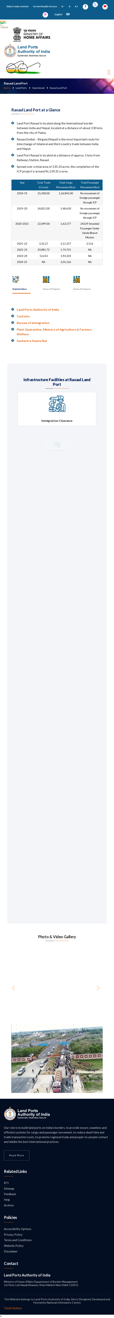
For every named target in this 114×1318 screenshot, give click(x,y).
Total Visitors (13, 1308)
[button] (18, 1058)
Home (7, 87)
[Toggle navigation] (109, 72)
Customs (23, 316)
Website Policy (14, 1245)
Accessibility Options (17, 1229)
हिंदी (68, 14)
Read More (16, 1155)
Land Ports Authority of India (38, 309)
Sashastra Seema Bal (32, 341)
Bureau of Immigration (33, 323)
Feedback (10, 1194)
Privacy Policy (13, 1234)
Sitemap (9, 1188)
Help (7, 1199)
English (58, 14)
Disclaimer (11, 1251)
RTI (6, 1183)
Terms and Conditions (18, 1240)
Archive (9, 1205)
